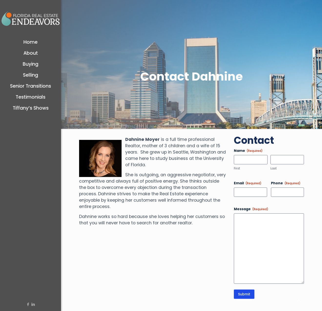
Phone (286, 183)
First (237, 168)
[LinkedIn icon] (33, 304)
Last (273, 168)
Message (251, 209)
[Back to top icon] (298, 301)
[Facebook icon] (28, 304)
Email (247, 183)
